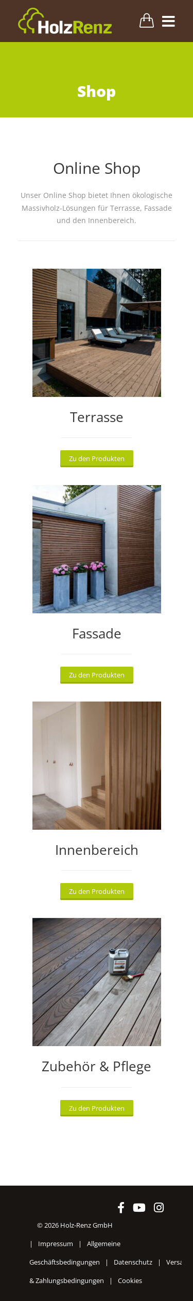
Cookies (130, 1280)
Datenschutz (133, 1262)
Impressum (55, 1243)
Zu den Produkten (97, 458)
